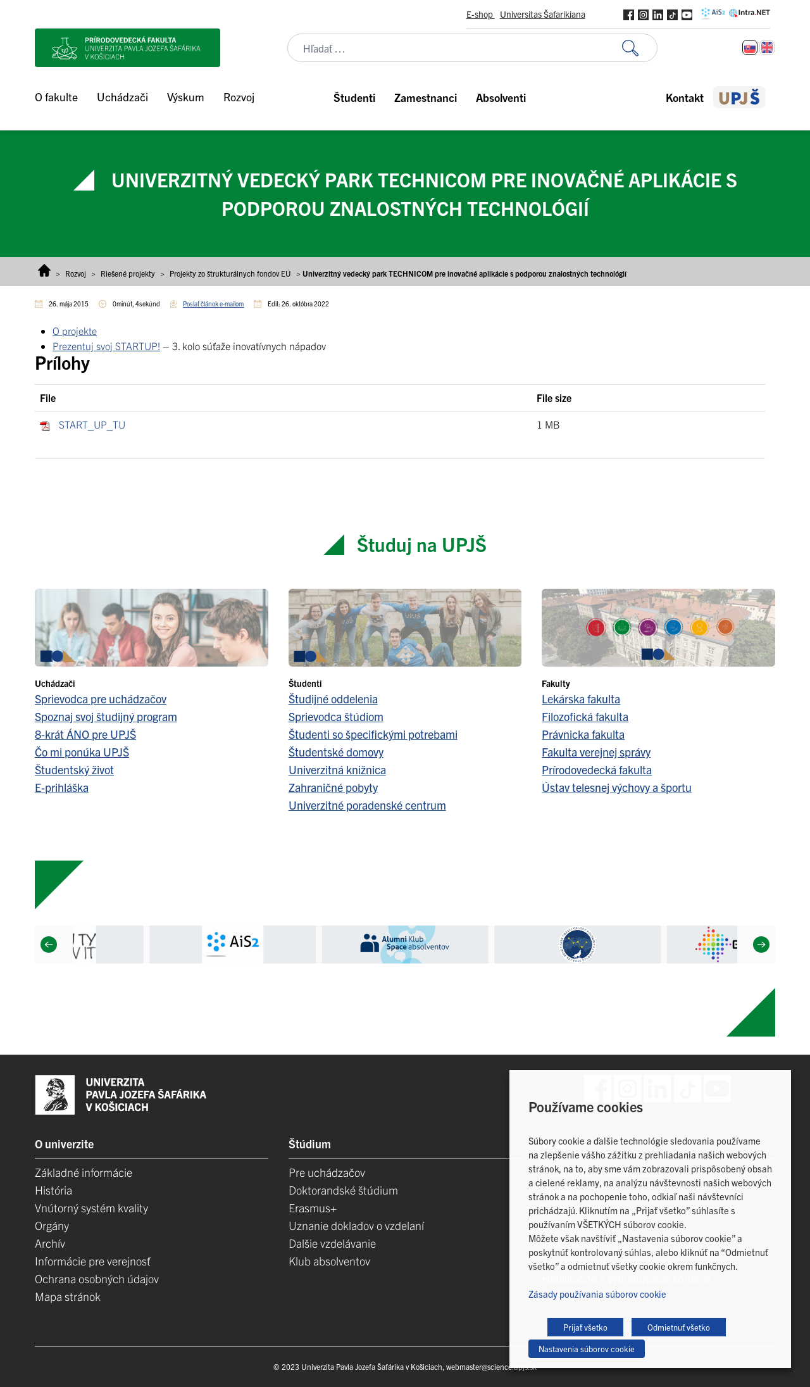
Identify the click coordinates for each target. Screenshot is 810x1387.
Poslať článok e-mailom (213, 303)
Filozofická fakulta (585, 716)
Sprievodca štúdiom (336, 716)
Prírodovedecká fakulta (597, 769)
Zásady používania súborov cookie (597, 1294)
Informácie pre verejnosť (93, 1260)
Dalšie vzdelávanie (332, 1243)
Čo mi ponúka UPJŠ (82, 751)
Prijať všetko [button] (585, 1327)
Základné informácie (83, 1172)
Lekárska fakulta (581, 698)
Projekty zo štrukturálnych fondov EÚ (230, 273)
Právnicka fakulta (583, 734)
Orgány (52, 1225)
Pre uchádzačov (327, 1172)
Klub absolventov (329, 1260)
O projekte (75, 330)
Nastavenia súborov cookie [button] (587, 1348)
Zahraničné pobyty (333, 787)
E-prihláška (62, 787)
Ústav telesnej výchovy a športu (617, 787)
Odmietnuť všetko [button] (678, 1327)
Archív (50, 1243)
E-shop (480, 14)
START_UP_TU (92, 424)
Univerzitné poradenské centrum (367, 805)
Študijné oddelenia (333, 698)
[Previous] (48, 944)
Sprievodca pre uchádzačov (100, 698)
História (53, 1190)
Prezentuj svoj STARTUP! (106, 345)
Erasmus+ (313, 1207)
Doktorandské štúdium (343, 1190)
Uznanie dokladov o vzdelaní (356, 1225)
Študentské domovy (336, 751)
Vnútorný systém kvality (91, 1207)
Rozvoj (75, 273)
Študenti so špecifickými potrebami (373, 734)
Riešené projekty (128, 273)
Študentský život (74, 769)
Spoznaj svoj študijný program (106, 716)
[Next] (761, 944)
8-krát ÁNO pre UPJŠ (85, 734)
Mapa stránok (68, 1296)
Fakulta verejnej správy (596, 751)
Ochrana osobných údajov (97, 1278)
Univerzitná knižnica (337, 769)
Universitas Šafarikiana (542, 14)
